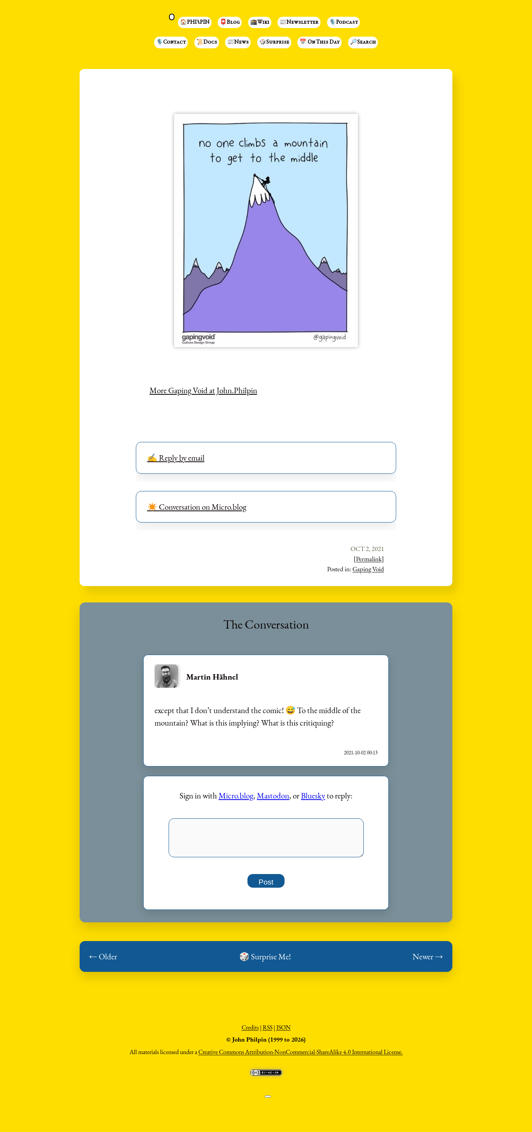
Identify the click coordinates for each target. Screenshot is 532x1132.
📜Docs (206, 42)
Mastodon (273, 795)
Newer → (428, 960)
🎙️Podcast (343, 22)
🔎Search (363, 42)
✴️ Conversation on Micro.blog (196, 507)
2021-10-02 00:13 (360, 752)
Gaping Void (368, 569)
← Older (103, 960)
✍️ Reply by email (176, 457)
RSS (267, 1032)
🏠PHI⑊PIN (195, 22)
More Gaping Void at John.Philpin (203, 390)
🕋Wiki (259, 22)
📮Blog (230, 22)
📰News (238, 42)
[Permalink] (369, 559)
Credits (250, 1032)
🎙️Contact (171, 42)
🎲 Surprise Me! (265, 960)
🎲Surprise (274, 42)
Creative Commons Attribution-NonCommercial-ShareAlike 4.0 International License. (300, 1056)
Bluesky (313, 795)
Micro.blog (236, 795)
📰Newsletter (298, 22)
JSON (283, 1032)
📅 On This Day (319, 42)
